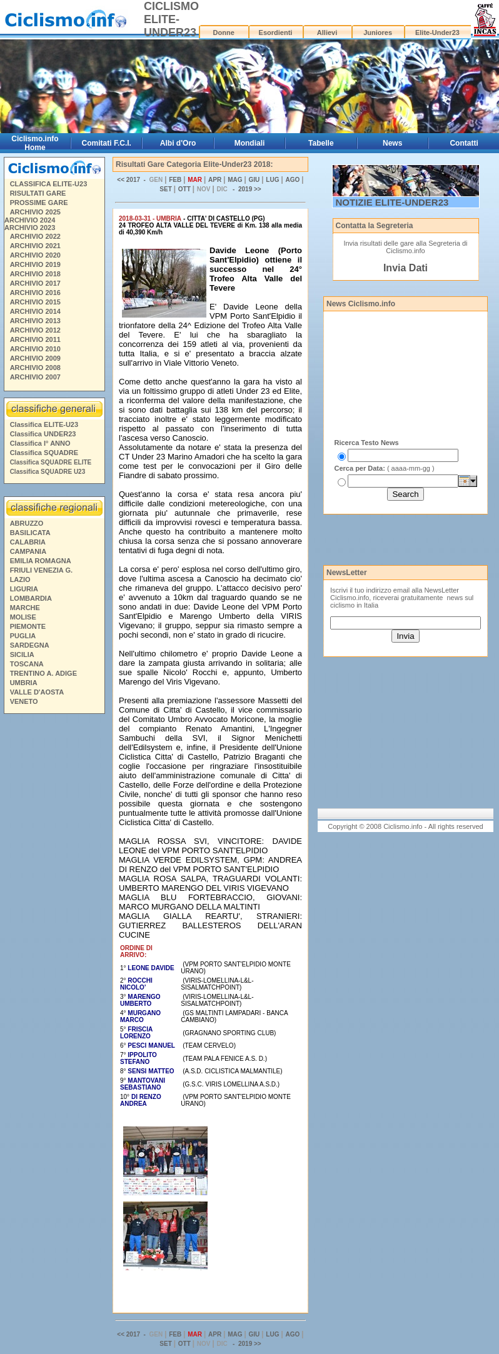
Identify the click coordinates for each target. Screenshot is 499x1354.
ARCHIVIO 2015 (35, 302)
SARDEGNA (29, 645)
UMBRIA (24, 682)
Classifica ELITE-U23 (44, 424)
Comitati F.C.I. (106, 143)
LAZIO (20, 579)
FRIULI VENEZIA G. (41, 570)
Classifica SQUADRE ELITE (51, 462)
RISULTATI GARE (38, 193)
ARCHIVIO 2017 (35, 283)
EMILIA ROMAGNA (40, 560)
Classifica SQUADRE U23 (48, 471)
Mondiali (249, 143)
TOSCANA (27, 664)
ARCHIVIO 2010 (35, 349)
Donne (223, 32)
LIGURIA (24, 589)
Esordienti (276, 32)
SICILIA (22, 654)
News (392, 143)
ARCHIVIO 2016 (35, 292)
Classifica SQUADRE (44, 452)
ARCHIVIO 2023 (29, 227)
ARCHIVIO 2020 (35, 255)
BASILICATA (30, 532)
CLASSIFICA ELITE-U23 (49, 184)
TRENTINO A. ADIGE (43, 673)
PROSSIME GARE (39, 202)
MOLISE (23, 617)
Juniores (377, 32)
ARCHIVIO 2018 (35, 274)
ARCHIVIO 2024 (29, 220)
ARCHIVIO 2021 (35, 245)
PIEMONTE (28, 626)
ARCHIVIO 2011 (35, 339)
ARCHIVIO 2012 (35, 330)
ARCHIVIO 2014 (35, 311)
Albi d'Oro (178, 143)
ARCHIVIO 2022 (35, 236)
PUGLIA (23, 635)
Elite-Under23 (437, 32)
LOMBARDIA (31, 598)
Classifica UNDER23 (43, 434)
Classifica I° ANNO (40, 443)
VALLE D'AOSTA (37, 692)
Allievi (327, 32)
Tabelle (320, 143)
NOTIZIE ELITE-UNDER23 (392, 202)
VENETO (24, 701)
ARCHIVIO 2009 (35, 358)
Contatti (464, 143)
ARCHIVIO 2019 (35, 264)
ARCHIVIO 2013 (35, 320)
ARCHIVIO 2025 (35, 212)
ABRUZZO (27, 523)
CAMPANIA (28, 551)
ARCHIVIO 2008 (35, 367)
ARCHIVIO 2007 (35, 377)
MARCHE (25, 607)
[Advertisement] (54, 908)
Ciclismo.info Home (34, 143)
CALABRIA (28, 542)
